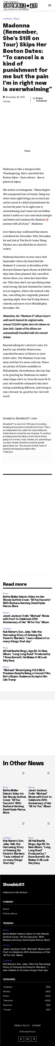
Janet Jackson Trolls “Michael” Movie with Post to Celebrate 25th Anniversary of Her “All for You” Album (26, 619)
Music (17, 19)
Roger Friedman (41, 99)
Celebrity (8, 19)
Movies (6, 613)
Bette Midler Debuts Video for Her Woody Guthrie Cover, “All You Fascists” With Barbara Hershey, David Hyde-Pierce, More (26, 937)
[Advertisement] (27, 727)
